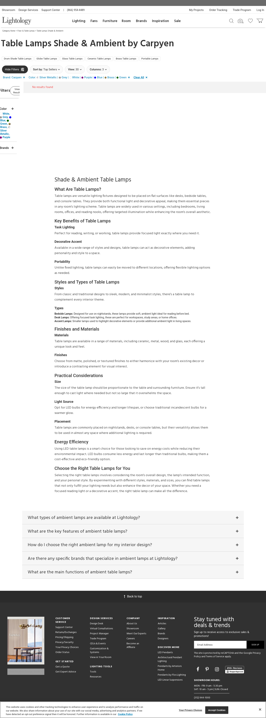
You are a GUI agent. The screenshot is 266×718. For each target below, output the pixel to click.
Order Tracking (218, 10)
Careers (131, 631)
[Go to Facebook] (198, 661)
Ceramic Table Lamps (118, 59)
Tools (93, 664)
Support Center (50, 10)
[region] (133, 710)
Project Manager (99, 626)
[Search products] (231, 20)
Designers (163, 631)
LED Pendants (165, 645)
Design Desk (96, 616)
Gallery (162, 621)
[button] (15, 79)
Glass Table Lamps (86, 59)
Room (126, 21)
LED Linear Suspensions (170, 672)
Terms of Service (215, 649)
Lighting (78, 21)
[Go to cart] (260, 20)
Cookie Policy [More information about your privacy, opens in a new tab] (125, 714)
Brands (141, 21)
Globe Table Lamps (55, 59)
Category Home (8, 31)
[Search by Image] (241, 21)
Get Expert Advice (65, 664)
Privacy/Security (64, 635)
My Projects (196, 10)
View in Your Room (100, 650)
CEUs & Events (98, 636)
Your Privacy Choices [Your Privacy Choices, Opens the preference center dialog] (190, 710)
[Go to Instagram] (217, 661)
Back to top (133, 589)
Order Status (62, 645)
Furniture (110, 21)
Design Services (28, 10)
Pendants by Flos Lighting (172, 667)
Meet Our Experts (136, 626)
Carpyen (157, 43)
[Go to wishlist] (251, 20)
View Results (32, 92)
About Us (132, 616)
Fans (94, 21)
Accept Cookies (216, 710)
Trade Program (242, 10)
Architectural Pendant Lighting (170, 652)
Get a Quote (62, 659)
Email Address (205, 637)
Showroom (8, 10)
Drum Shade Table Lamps (21, 59)
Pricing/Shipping (64, 630)
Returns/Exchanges (65, 625)
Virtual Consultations (101, 621)
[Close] (260, 709)
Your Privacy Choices (67, 640)
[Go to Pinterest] (207, 661)
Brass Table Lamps (151, 59)
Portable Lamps (179, 59)
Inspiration (160, 21)
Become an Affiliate (133, 638)
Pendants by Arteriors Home (170, 660)
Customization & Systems (99, 643)
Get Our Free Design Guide (25, 661)
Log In (260, 10)
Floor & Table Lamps (26, 31)
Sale (177, 21)
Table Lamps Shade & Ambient (50, 31)
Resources (95, 669)
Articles (162, 616)
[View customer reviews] (235, 662)
